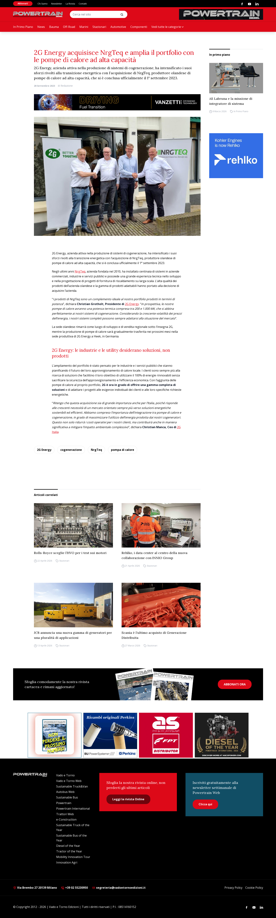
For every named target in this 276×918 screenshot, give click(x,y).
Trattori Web (65, 814)
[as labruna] (166, 735)
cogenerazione (71, 450)
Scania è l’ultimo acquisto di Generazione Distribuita (154, 635)
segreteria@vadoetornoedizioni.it (119, 888)
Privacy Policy (233, 888)
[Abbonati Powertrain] (55, 735)
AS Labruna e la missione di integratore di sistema (230, 101)
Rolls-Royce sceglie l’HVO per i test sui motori (70, 553)
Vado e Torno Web (69, 781)
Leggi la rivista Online (128, 799)
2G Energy (132, 304)
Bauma (54, 27)
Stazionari (99, 27)
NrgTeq (80, 271)
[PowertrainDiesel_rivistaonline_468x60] (221, 14)
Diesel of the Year (68, 846)
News (41, 27)
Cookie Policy (254, 888)
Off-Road (69, 27)
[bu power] (110, 735)
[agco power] (222, 735)
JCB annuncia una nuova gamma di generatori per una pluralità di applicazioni (73, 635)
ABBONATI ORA (235, 684)
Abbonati (23, 3)
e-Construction (66, 819)
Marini (83, 27)
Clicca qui (205, 804)
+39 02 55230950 (74, 888)
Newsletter (56, 3)
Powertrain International (73, 809)
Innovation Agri (66, 862)
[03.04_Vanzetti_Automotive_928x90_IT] (117, 102)
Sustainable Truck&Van (72, 786)
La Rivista (70, 3)
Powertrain (63, 803)
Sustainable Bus (67, 797)
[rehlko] (236, 155)
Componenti (138, 27)
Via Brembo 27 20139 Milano (35, 888)
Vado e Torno (65, 775)
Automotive (118, 27)
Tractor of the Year (69, 851)
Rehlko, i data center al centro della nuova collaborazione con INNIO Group (154, 555)
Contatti (83, 3)
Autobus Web (65, 792)
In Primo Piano (23, 27)
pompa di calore (122, 450)
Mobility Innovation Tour (73, 857)
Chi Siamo (43, 3)
